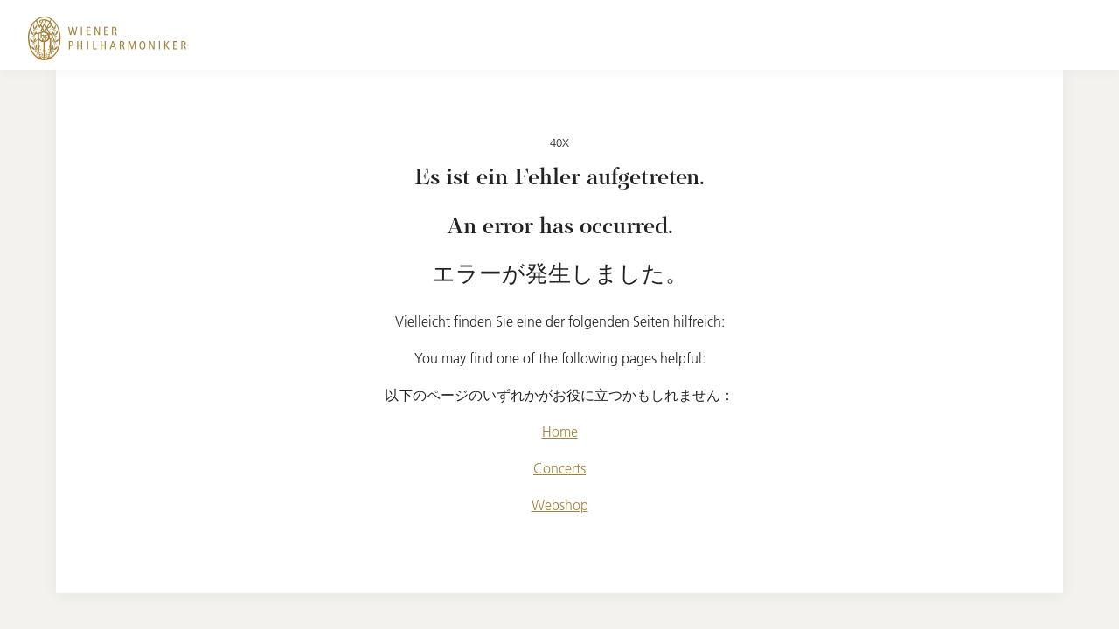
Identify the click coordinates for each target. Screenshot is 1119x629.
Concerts (559, 468)
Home (560, 431)
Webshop (560, 505)
